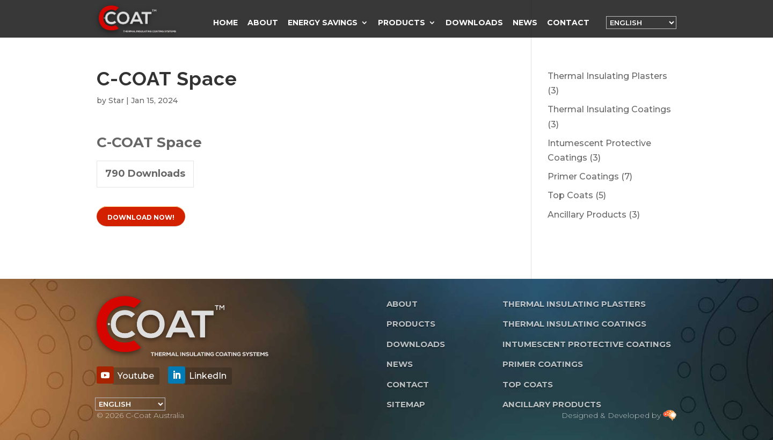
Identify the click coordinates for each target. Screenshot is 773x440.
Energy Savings (323, 23)
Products (401, 23)
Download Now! (140, 217)
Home (225, 23)
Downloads (474, 23)
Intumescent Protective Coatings (586, 344)
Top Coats (527, 384)
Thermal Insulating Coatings (574, 324)
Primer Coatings (542, 364)
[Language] (641, 22)
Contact (568, 23)
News (525, 23)
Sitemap (405, 404)
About (262, 23)
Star (116, 100)
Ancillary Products (551, 404)
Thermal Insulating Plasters (574, 304)
